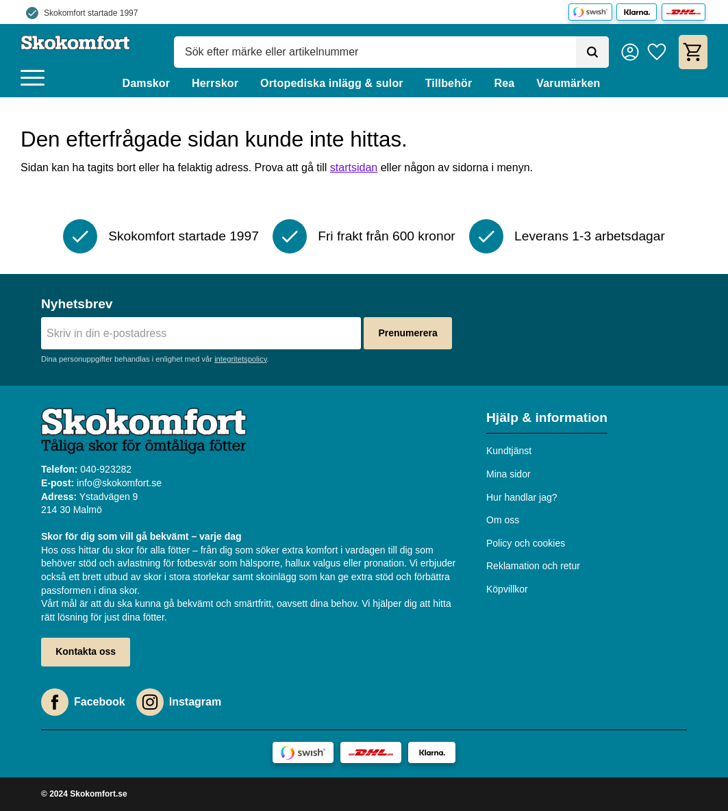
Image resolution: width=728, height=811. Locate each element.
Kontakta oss (85, 651)
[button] (33, 78)
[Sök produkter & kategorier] (375, 52)
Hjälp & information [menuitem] (546, 417)
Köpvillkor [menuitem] (507, 589)
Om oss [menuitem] (502, 519)
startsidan (353, 167)
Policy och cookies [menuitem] (525, 543)
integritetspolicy (240, 359)
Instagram (195, 702)
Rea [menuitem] (504, 83)
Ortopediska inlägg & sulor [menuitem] (331, 83)
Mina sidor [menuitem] (508, 474)
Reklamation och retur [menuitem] (533, 565)
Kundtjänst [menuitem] (508, 450)
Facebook (99, 702)
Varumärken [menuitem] (568, 83)
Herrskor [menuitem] (215, 83)
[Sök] (592, 52)
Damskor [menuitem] (146, 83)
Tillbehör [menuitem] (449, 83)
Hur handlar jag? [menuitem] (521, 497)
